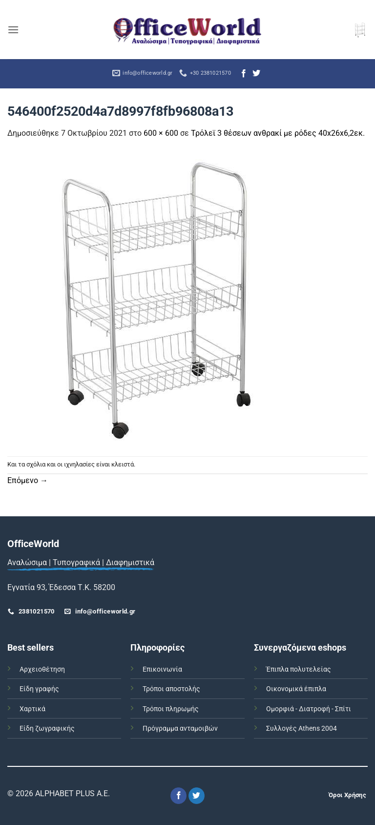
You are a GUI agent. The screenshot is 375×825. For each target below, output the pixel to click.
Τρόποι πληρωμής (171, 709)
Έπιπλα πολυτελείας (298, 669)
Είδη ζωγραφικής (47, 728)
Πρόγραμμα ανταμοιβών (180, 728)
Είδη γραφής (39, 689)
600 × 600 (161, 133)
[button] (13, 30)
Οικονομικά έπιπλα (296, 689)
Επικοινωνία (162, 669)
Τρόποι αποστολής (171, 689)
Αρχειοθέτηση (42, 669)
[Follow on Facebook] (244, 73)
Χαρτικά (32, 709)
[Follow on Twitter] (256, 73)
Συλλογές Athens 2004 (301, 728)
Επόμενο (27, 480)
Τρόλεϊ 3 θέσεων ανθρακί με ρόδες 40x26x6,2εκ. (278, 133)
